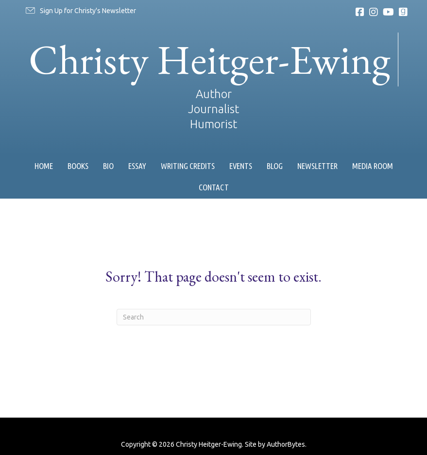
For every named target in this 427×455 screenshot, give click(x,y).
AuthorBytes (286, 444)
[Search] (214, 317)
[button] (80, 10)
